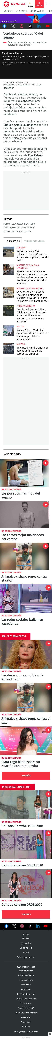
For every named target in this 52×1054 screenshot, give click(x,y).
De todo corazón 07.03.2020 (26, 883)
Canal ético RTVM (26, 1008)
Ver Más (26, 776)
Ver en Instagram (22, 926)
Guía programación (26, 957)
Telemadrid (26, 943)
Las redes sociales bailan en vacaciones (26, 598)
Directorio (26, 985)
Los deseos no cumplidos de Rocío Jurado (26, 654)
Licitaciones (26, 1004)
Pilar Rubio (29, 224)
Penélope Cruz (28, 228)
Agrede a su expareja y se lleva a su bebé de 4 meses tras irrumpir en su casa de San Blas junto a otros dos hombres (8, 269)
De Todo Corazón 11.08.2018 (26, 804)
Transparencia (26, 980)
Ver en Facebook (6, 926)
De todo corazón (11, 489)
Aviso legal (26, 1022)
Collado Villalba (25, 306)
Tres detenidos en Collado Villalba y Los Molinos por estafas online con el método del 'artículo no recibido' (8, 310)
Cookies (26, 1027)
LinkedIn (39, 26)
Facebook (4, 26)
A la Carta (21, 11)
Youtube (47, 26)
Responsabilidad (26, 975)
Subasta (20, 248)
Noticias (8, 11)
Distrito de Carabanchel (30, 288)
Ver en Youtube (46, 926)
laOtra (26, 953)
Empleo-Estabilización (26, 999)
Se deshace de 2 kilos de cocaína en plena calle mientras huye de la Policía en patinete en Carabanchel (8, 292)
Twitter (13, 26)
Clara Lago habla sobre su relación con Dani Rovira (26, 740)
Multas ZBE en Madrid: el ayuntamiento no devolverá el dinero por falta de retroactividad (8, 330)
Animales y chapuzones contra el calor (24, 556)
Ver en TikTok (30, 926)
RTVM (26, 934)
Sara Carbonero (11, 228)
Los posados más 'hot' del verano (24, 473)
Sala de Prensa (26, 971)
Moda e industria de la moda (17, 231)
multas (20, 327)
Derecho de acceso (26, 994)
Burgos (20, 344)
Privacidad (26, 1018)
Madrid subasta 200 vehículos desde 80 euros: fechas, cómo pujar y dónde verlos (8, 252)
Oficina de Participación (26, 1013)
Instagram (21, 26)
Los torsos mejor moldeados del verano (24, 514)
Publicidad (26, 989)
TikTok (30, 26)
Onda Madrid (37, 11)
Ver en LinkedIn (38, 926)
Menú (48, 4)
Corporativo (26, 967)
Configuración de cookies (26, 1032)
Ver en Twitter (14, 926)
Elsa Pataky (17, 224)
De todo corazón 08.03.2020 (26, 844)
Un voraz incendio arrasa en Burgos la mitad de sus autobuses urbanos (8, 348)
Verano (7, 224)
